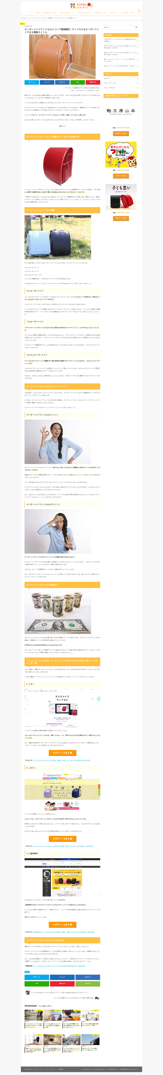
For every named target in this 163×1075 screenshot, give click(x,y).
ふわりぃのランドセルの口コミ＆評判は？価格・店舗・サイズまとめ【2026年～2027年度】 (63, 846)
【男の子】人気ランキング (67, 12)
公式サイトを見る (61, 753)
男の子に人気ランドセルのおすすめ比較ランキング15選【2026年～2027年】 (120, 53)
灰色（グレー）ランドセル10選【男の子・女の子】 (119, 66)
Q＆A (132, 12)
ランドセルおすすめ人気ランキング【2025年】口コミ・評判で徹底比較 (109, 1069)
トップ (30, 12)
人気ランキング (113, 12)
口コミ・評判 (124, 12)
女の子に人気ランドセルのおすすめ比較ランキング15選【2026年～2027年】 (120, 47)
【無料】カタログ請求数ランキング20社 (46, 12)
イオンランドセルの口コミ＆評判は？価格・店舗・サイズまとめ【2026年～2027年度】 (62, 760)
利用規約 (61, 1069)
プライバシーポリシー (50, 1069)
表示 (64, 126)
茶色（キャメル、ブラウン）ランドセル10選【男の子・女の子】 (119, 60)
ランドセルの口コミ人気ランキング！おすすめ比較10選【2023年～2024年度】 (59, 966)
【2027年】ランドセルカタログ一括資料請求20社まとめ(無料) (120, 40)
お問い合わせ (28, 1069)
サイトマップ (37, 1069)
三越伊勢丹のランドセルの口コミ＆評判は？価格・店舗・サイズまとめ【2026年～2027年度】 (64, 932)
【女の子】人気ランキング (84, 12)
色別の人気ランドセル (100, 12)
